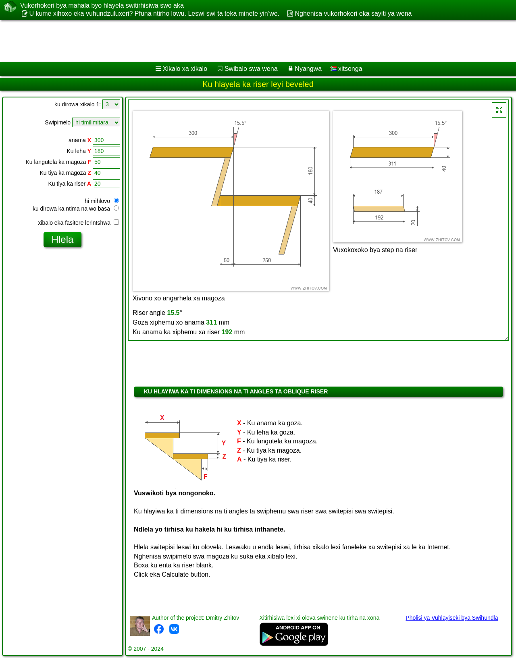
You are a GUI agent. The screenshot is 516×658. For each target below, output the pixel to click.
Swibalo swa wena (251, 68)
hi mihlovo (102, 201)
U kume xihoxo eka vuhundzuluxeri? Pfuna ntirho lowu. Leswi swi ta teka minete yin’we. (154, 13)
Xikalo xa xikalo (185, 68)
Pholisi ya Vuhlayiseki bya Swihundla (452, 618)
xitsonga (346, 68)
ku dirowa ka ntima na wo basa (76, 208)
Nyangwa (308, 68)
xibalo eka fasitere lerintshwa (78, 222)
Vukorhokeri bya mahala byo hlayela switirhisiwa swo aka (102, 5)
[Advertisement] (245, 41)
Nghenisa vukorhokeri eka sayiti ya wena (353, 13)
